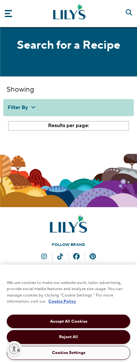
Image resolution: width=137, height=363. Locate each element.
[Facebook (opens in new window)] (76, 257)
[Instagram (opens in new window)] (44, 257)
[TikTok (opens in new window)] (60, 257)
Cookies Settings (68, 352)
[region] (68, 314)
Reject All (68, 336)
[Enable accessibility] (14, 349)
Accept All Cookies (68, 321)
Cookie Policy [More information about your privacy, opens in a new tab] (62, 301)
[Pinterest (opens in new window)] (93, 257)
